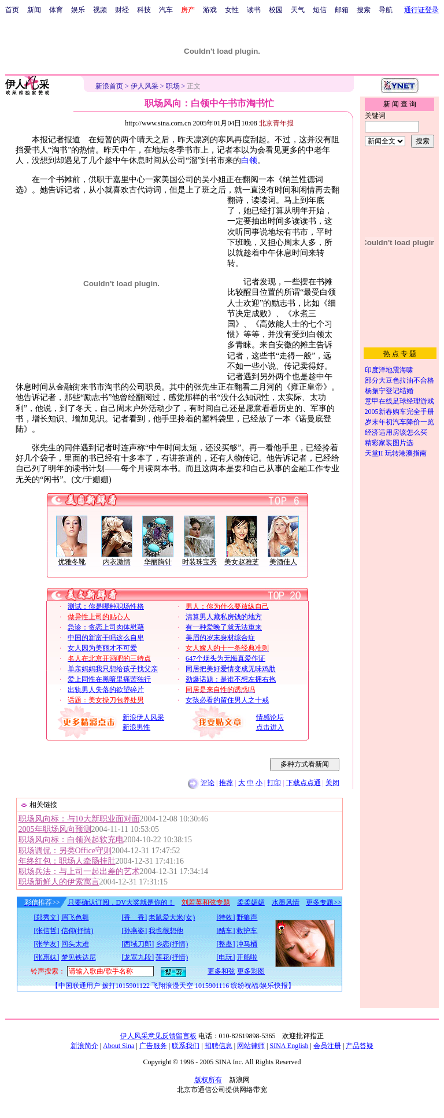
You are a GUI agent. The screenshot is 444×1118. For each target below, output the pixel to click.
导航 (386, 10)
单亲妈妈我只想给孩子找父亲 (113, 669)
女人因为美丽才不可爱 (102, 648)
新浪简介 (84, 1046)
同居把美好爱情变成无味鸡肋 (231, 669)
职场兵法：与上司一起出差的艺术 (79, 871)
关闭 (332, 783)
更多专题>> (324, 902)
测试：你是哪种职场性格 (106, 606)
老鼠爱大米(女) (172, 917)
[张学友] (47, 944)
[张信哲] (47, 931)
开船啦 (246, 957)
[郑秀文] (47, 917)
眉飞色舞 (75, 917)
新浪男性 (136, 727)
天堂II (374, 453)
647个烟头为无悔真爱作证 (225, 658)
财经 (122, 10)
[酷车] (225, 931)
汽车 (166, 10)
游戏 (210, 10)
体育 (56, 10)
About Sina (118, 1046)
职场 (173, 86)
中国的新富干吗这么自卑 (106, 638)
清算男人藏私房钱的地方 (224, 617)
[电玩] (225, 957)
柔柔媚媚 (251, 902)
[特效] (225, 917)
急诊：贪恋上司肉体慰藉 (106, 627)
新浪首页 (109, 86)
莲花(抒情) (172, 957)
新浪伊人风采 (143, 717)
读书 (254, 10)
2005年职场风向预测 (54, 829)
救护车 (246, 931)
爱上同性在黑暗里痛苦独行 (109, 679)
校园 (276, 10)
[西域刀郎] (137, 944)
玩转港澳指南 (406, 453)
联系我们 (185, 1046)
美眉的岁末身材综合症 (220, 638)
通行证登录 (421, 10)
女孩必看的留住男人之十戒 (227, 700)
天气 (298, 10)
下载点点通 (303, 783)
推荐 (226, 783)
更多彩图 (251, 971)
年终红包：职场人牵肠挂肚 (67, 861)
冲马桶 (246, 944)
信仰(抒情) (77, 931)
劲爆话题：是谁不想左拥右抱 (231, 679)
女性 (232, 10)
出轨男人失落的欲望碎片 (106, 690)
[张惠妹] (47, 957)
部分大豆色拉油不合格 (399, 380)
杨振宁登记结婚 (389, 391)
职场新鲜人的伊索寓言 (58, 882)
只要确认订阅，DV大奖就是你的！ (121, 902)
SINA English (288, 1046)
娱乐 (78, 10)
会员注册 (327, 1046)
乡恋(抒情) (172, 944)
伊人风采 (144, 86)
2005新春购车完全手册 (399, 412)
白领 (249, 160)
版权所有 (208, 1080)
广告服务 (153, 1046)
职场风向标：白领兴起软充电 (71, 839)
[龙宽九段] (137, 957)
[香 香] (134, 917)
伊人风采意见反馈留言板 (158, 1036)
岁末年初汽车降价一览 (399, 422)
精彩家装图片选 (389, 443)
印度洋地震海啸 (389, 370)
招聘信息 (218, 1046)
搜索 (364, 10)
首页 (12, 10)
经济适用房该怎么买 (396, 432)
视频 (100, 10)
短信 (320, 10)
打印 (274, 783)
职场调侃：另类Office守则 (65, 850)
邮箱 (342, 10)
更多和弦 (221, 971)
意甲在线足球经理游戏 (399, 401)
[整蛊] (225, 944)
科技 (144, 10)
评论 (207, 783)
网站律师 (251, 1046)
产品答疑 (359, 1046)
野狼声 (246, 917)
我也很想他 (166, 931)
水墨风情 (285, 902)
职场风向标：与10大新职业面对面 (79, 819)
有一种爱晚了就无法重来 (224, 627)
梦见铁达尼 (78, 957)
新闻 (34, 10)
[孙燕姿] (134, 931)
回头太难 (75, 944)
